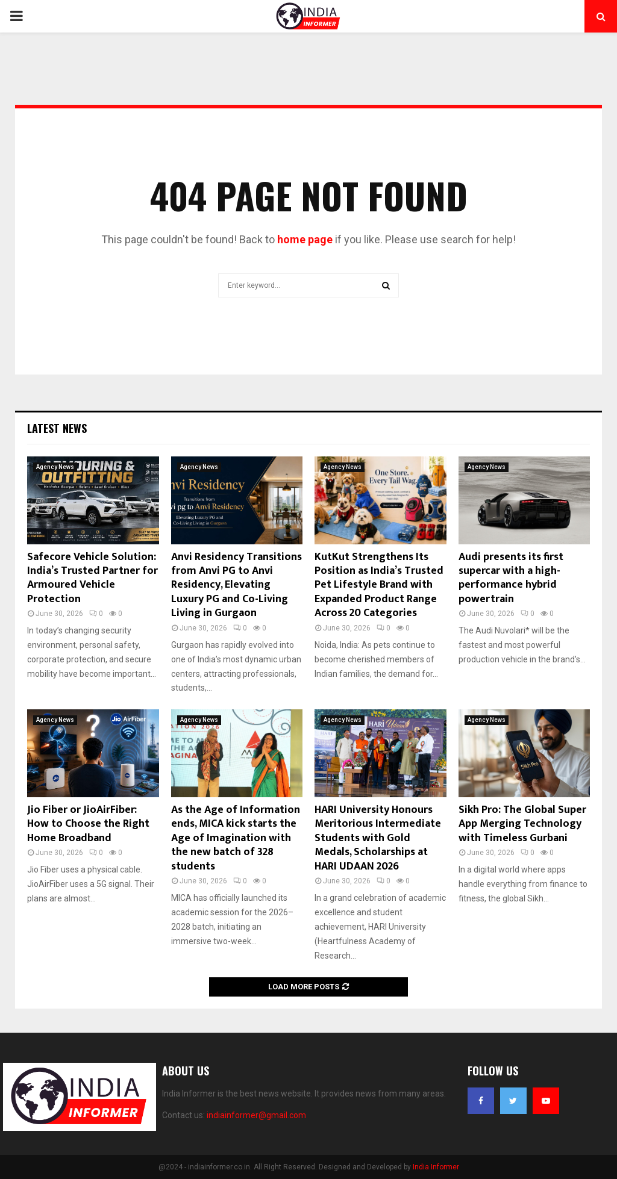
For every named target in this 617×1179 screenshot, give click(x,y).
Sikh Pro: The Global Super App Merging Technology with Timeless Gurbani (522, 824)
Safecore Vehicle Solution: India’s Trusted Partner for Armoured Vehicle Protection (92, 578)
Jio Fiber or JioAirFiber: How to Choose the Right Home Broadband (88, 824)
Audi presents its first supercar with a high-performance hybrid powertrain (511, 578)
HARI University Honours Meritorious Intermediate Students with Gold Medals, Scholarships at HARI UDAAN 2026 (378, 838)
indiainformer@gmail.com (256, 1115)
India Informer (436, 1167)
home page (305, 239)
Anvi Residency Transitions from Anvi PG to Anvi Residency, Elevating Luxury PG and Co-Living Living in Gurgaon (236, 585)
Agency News (55, 467)
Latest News (57, 428)
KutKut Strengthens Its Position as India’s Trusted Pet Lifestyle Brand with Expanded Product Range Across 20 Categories (379, 585)
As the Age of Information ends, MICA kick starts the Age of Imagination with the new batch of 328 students (235, 838)
